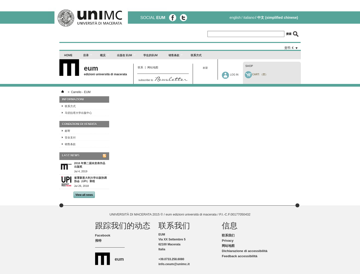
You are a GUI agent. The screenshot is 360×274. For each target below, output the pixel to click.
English (235, 18)
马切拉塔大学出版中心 (78, 112)
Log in (234, 74)
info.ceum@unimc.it (174, 264)
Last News (71, 155)
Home (68, 55)
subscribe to (163, 79)
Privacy (227, 240)
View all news (84, 194)
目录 (85, 56)
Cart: (260, 74)
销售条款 (173, 56)
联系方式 (196, 55)
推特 (98, 240)
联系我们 (228, 235)
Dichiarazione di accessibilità (244, 251)
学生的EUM (150, 55)
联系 (140, 67)
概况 (102, 56)
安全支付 (70, 137)
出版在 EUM (124, 56)
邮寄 (67, 130)
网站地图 (152, 67)
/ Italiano (248, 18)
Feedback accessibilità (239, 256)
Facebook (102, 235)
